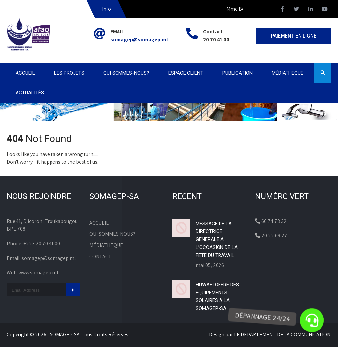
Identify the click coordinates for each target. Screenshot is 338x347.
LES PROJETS (69, 73)
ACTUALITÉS (30, 93)
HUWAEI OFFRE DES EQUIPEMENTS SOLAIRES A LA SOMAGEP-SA (217, 296)
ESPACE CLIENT (185, 73)
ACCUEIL (25, 73)
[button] (311, 320)
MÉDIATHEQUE (287, 73)
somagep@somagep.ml (139, 39)
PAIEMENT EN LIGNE (294, 35)
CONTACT (100, 256)
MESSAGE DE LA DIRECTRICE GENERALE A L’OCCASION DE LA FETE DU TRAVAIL (217, 239)
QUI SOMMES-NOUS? (126, 73)
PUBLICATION (237, 73)
